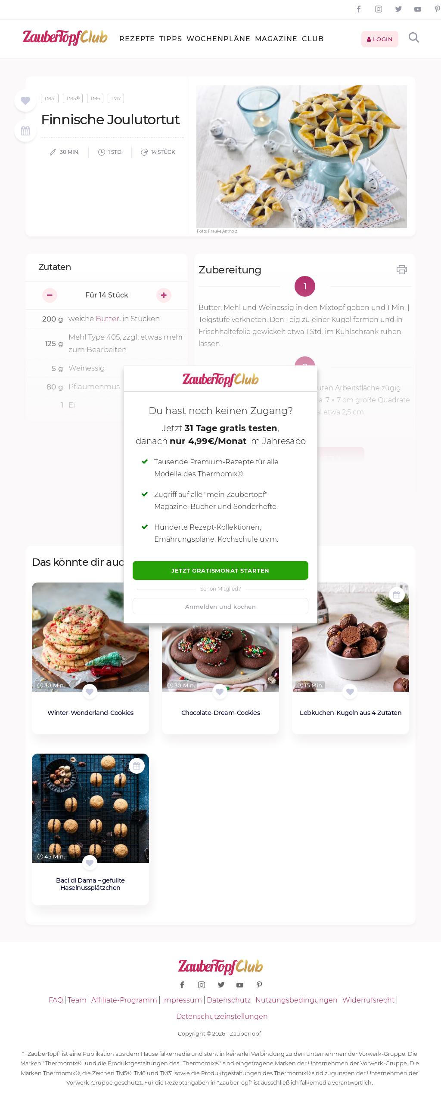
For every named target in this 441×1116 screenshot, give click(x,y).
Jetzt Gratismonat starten (220, 570)
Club (313, 39)
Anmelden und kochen (220, 606)
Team (77, 1000)
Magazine (276, 39)
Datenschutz (229, 1000)
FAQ (56, 1000)
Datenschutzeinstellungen (222, 1016)
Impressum (182, 1000)
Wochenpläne (218, 39)
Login (380, 39)
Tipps (170, 39)
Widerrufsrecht (368, 1000)
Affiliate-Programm (124, 1000)
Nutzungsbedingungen (296, 1000)
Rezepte (137, 39)
